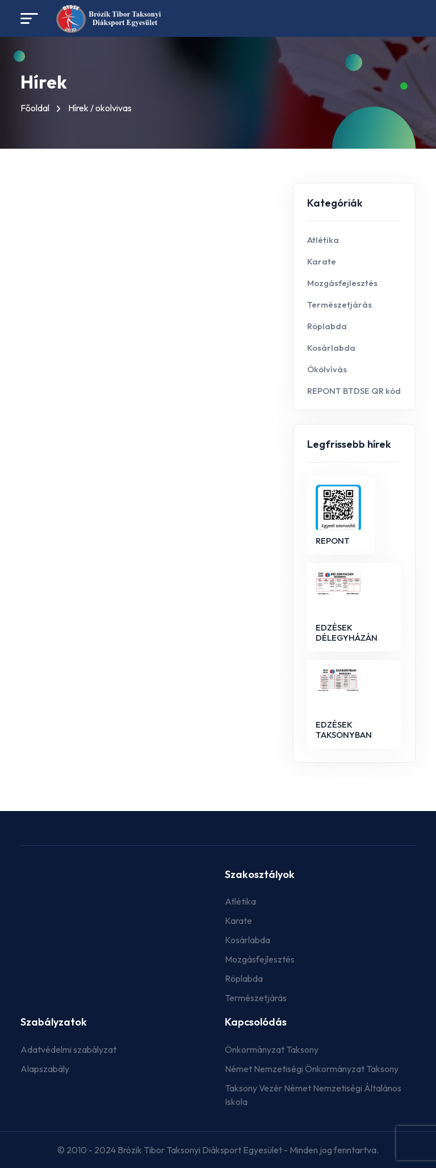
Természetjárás (339, 304)
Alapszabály (44, 1068)
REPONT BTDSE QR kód (354, 390)
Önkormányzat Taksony (271, 1049)
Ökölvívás (327, 369)
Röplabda (327, 326)
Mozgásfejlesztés (342, 283)
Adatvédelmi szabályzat (68, 1049)
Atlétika (323, 239)
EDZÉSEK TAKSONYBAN (344, 729)
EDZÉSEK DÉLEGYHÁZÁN (347, 632)
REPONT (333, 540)
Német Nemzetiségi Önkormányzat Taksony (312, 1068)
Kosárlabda (331, 347)
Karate (321, 261)
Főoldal (34, 108)
